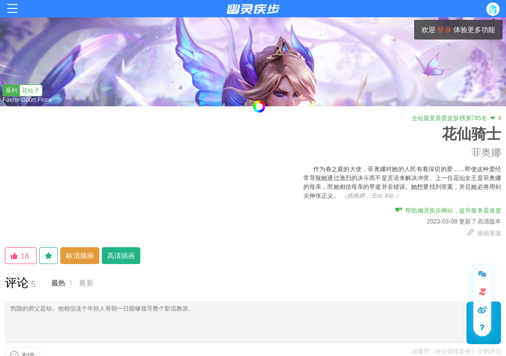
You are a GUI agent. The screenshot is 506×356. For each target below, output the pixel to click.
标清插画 (79, 256)
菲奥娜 (486, 152)
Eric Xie (383, 195)
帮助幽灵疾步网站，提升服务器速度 (448, 210)
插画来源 (483, 233)
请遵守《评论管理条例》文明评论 (457, 351)
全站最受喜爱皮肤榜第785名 (456, 118)
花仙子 (21, 90)
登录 (444, 30)
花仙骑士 (471, 134)
